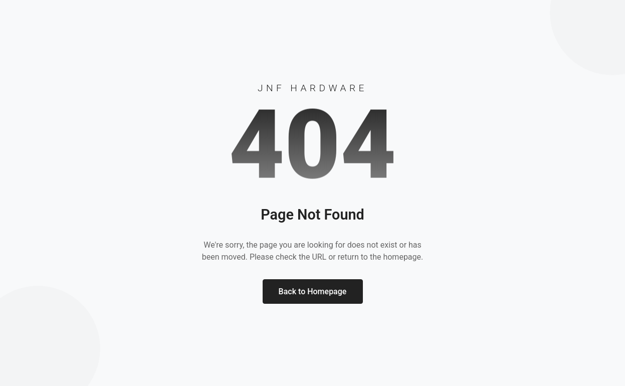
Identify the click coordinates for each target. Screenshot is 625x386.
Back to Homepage (313, 291)
